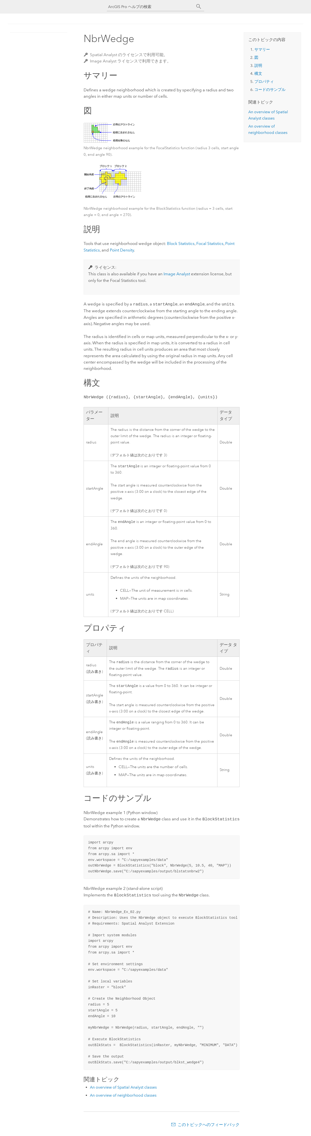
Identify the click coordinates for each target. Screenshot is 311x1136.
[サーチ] (198, 6)
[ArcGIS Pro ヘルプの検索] (150, 6)
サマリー (262, 49)
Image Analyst (177, 273)
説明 (258, 65)
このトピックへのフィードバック (209, 1126)
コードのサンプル (269, 89)
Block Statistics (181, 243)
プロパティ (264, 81)
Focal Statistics (210, 243)
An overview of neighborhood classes (123, 1097)
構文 (258, 73)
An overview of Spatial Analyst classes (123, 1089)
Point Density (122, 250)
